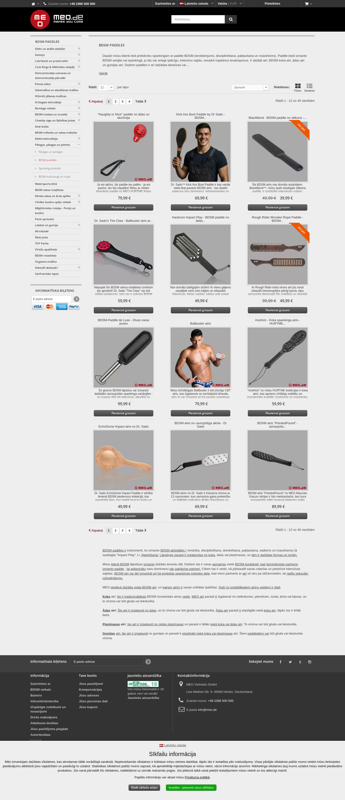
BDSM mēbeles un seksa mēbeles (56, 132)
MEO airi (198, 596)
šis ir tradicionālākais (131, 596)
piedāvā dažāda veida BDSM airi (133, 587)
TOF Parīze (42, 243)
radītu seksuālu (297, 573)
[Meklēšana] (231, 19)
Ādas (106, 610)
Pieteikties (272, 3)
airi (244, 573)
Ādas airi (222, 610)
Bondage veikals (45, 108)
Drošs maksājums (43, 717)
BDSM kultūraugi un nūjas (54, 176)
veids (186, 596)
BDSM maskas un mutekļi (51, 114)
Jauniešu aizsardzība (143, 698)
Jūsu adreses (89, 695)
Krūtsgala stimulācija (48, 102)
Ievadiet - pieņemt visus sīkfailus (191, 787)
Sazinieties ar (165, 3)
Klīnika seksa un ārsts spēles (52, 196)
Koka (106, 596)
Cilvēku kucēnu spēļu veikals (53, 202)
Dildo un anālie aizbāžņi (50, 49)
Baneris (36, 695)
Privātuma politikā (197, 777)
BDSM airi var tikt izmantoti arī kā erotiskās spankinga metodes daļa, (162, 573)
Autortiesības (40, 735)
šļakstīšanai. (150, 555)
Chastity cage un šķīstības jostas (55, 120)
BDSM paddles (47, 160)
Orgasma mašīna (46, 261)
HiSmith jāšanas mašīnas (50, 96)
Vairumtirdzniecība (44, 701)
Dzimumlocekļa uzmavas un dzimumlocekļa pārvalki (53, 75)
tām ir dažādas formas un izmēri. (274, 555)
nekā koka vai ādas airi (226, 624)
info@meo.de (207, 710)
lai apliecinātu (136, 569)
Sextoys (40, 55)
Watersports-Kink (46, 184)
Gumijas (109, 633)
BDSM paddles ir (114, 550)
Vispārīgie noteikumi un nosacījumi (48, 709)
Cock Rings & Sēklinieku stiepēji (55, 67)
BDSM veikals (40, 689)
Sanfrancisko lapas (47, 273)
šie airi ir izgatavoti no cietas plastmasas (155, 624)
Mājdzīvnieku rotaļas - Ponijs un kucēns (55, 210)
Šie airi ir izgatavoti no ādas (137, 610)
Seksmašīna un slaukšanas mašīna (56, 90)
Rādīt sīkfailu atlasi (144, 787)
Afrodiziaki (42, 231)
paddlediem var (258, 633)
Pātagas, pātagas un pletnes (52, 144)
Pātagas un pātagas (50, 152)
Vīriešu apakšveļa (46, 249)
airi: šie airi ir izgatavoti (132, 633)
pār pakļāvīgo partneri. (185, 569)
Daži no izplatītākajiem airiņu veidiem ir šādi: (250, 587)
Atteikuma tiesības (44, 723)
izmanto (149, 564)
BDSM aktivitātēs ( (173, 550)
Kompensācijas (90, 689)
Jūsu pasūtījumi (91, 684)
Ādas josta (41, 237)
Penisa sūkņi (43, 84)
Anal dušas (42, 126)
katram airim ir (172, 587)
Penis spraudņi (44, 219)
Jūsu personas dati (93, 701)
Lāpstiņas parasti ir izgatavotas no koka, (188, 555)
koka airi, (270, 610)
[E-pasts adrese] (52, 299)
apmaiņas (219, 564)
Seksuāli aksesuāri (46, 267)
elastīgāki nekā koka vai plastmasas (207, 633)
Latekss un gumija (46, 225)
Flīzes (297, 87)
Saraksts (309, 87)
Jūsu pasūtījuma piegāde (49, 729)
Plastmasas (111, 624)
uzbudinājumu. (113, 578)
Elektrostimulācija (46, 138)
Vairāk (103, 73)
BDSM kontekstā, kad (250, 564)
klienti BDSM (120, 564)
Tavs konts (88, 675)
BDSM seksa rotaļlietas (49, 190)
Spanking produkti (49, 168)
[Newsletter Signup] (76, 300)
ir (216, 596)
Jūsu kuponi (88, 707)
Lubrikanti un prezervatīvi (51, 61)
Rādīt (93, 87)
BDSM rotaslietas (45, 255)
